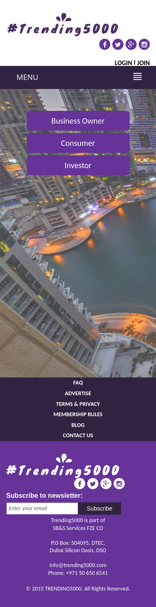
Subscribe (99, 508)
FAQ (78, 382)
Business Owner (78, 121)
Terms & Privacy (78, 404)
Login (123, 62)
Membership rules (78, 414)
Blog (78, 425)
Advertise (78, 393)
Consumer (78, 143)
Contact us (78, 435)
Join (143, 62)
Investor (78, 165)
